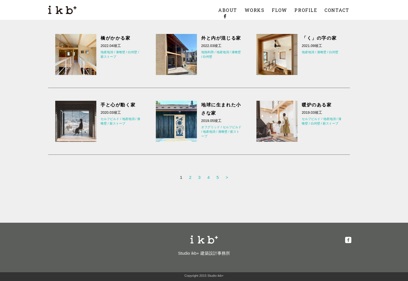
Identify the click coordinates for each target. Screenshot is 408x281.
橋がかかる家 (116, 37)
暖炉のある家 (317, 104)
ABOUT (227, 10)
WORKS (255, 10)
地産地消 (107, 52)
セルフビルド (110, 119)
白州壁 (132, 52)
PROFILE (305, 10)
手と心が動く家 (118, 104)
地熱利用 (207, 52)
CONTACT (336, 10)
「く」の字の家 (319, 37)
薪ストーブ (108, 56)
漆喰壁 (120, 52)
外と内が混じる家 (221, 37)
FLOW (279, 10)
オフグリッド (210, 127)
